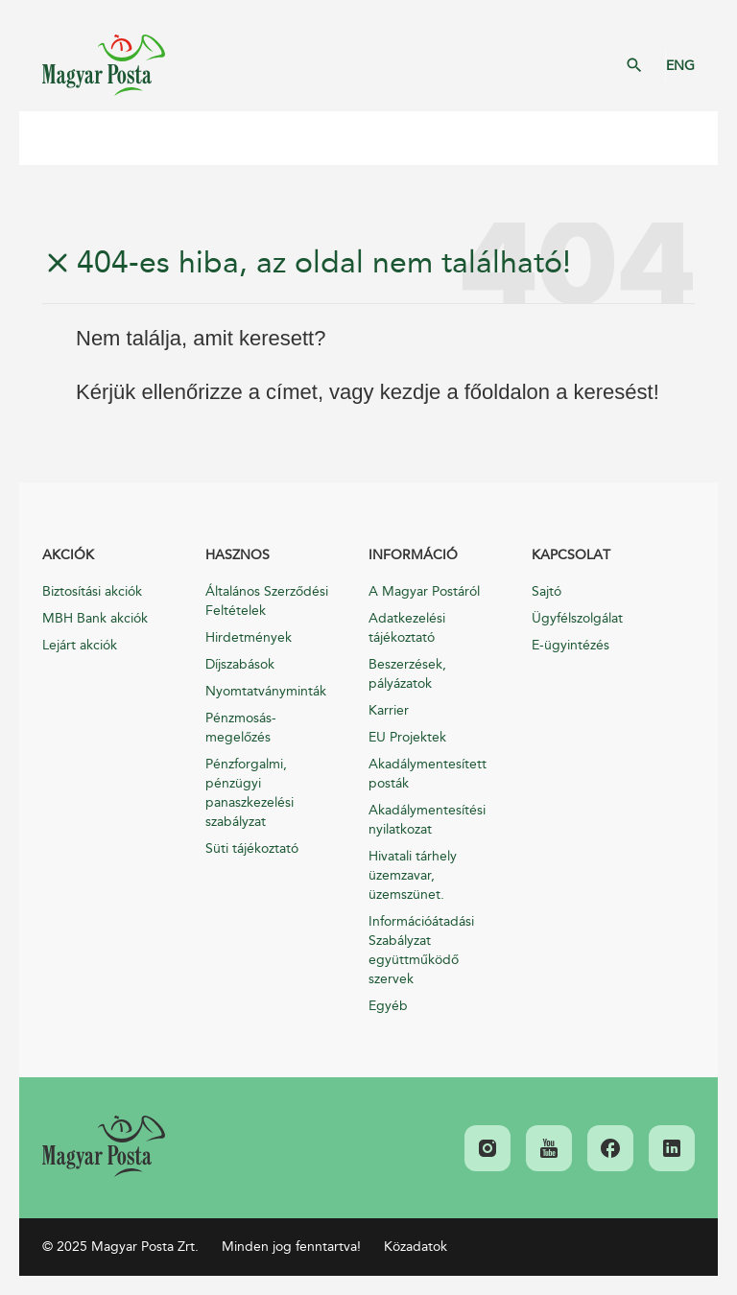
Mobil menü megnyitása (48, 138)
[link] (103, 1146)
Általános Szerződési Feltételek (266, 601)
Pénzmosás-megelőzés (240, 727)
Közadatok (415, 1246)
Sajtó (546, 591)
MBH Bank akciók (95, 618)
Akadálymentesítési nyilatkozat (427, 819)
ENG (680, 66)
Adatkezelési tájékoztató (406, 628)
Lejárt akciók (79, 645)
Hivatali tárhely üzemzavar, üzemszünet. (412, 875)
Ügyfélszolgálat (577, 618)
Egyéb (388, 1006)
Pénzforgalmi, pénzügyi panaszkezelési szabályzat (249, 793)
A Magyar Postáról (424, 591)
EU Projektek (407, 737)
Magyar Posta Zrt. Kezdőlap (103, 65)
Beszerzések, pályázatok (407, 674)
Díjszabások (239, 664)
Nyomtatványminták (265, 691)
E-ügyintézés (570, 645)
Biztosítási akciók (92, 591)
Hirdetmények (248, 637)
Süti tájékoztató (251, 848)
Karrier (388, 710)
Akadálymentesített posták (427, 773)
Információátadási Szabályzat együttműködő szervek (421, 950)
